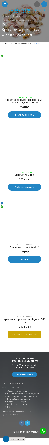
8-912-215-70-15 (26, 358)
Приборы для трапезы (17, 404)
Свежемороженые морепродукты (22, 396)
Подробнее (24, 259)
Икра (9, 407)
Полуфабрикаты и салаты (18, 399)
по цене (37, 43)
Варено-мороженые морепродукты (23, 393)
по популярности (22, 43)
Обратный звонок (24, 374)
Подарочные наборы (16, 401)
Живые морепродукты (17, 391)
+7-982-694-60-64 (25, 365)
